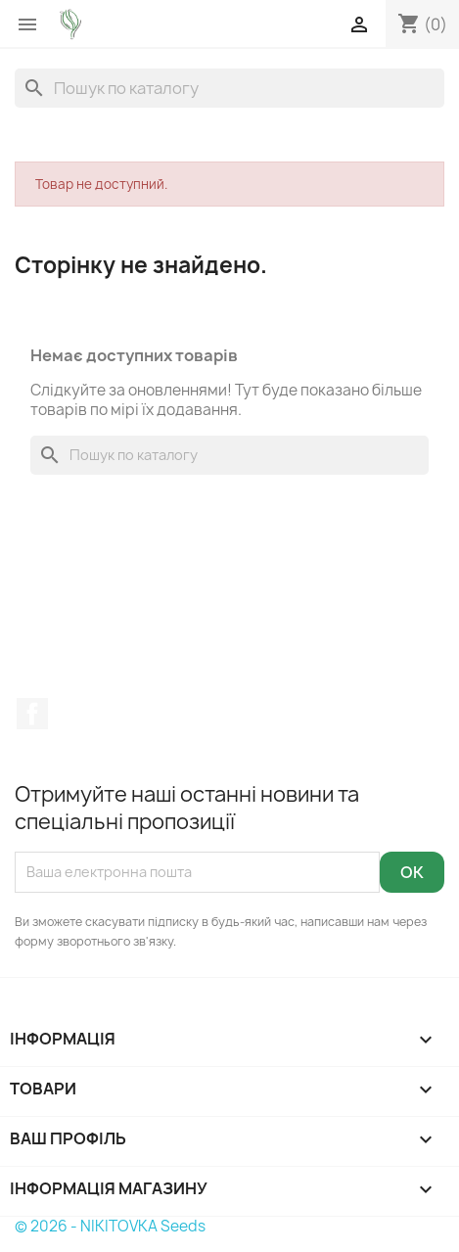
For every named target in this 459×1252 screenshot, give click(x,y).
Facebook (32, 713)
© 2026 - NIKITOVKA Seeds (110, 1226)
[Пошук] (229, 88)
